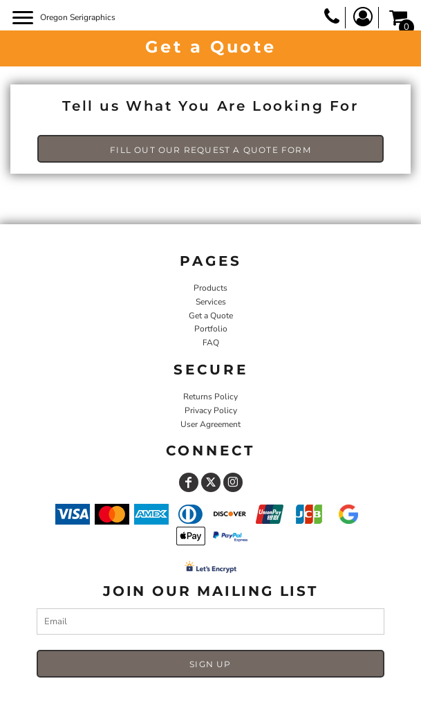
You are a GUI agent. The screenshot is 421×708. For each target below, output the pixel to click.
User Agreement (210, 424)
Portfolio (210, 328)
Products (210, 287)
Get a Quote (211, 315)
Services (211, 301)
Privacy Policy (211, 410)
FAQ (211, 342)
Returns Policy (210, 396)
